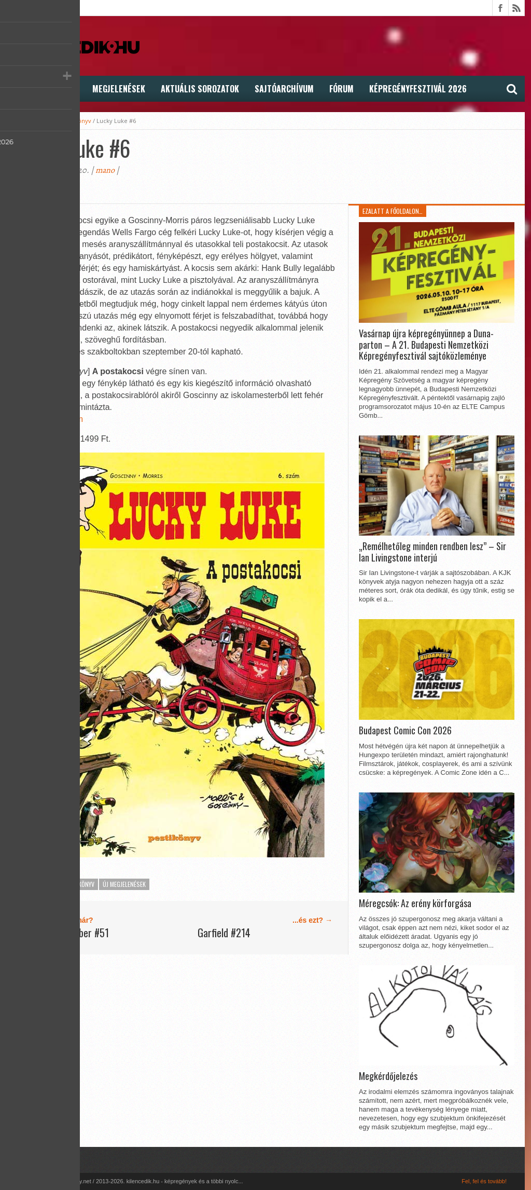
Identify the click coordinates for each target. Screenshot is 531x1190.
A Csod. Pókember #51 (65, 932)
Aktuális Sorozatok (200, 89)
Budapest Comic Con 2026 (405, 730)
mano (105, 170)
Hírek (25, 89)
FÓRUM (341, 89)
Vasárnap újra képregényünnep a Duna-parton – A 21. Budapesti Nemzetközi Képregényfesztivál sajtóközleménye (426, 345)
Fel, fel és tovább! (484, 1181)
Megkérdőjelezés (388, 1076)
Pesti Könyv (75, 121)
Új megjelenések (124, 884)
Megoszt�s (37, 189)
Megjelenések (118, 89)
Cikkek (64, 89)
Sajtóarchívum (284, 89)
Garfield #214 (224, 932)
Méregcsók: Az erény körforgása (415, 903)
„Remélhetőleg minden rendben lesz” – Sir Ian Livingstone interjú (432, 552)
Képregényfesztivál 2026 (418, 89)
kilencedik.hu (35, 121)
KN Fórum (64, 419)
